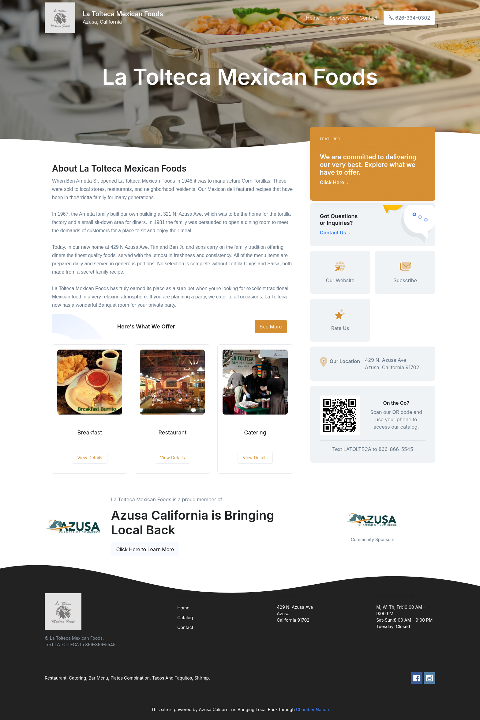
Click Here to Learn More (145, 549)
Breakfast (89, 432)
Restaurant (172, 432)
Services (339, 18)
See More (271, 327)
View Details (89, 457)
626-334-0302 (409, 18)
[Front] (61, 17)
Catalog (185, 617)
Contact (368, 18)
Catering (255, 432)
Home (313, 18)
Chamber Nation (312, 709)
